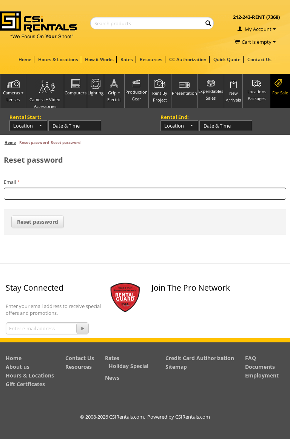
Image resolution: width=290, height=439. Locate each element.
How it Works (99, 59)
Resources (151, 59)
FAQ (250, 358)
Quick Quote (227, 59)
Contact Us (259, 59)
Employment (262, 375)
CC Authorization (188, 59)
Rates (126, 59)
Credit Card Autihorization (199, 358)
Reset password (37, 221)
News (112, 377)
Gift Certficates (25, 384)
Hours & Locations (58, 59)
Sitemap (176, 366)
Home (25, 59)
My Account (258, 29)
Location (23, 125)
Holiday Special (128, 366)
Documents (260, 366)
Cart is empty (259, 42)
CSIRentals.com (192, 416)
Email (10, 182)
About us (17, 366)
